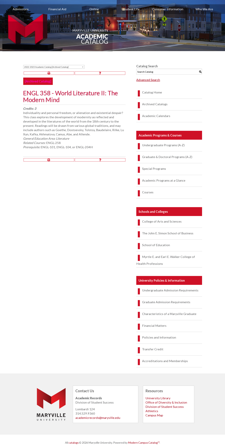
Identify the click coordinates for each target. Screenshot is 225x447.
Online (94, 9)
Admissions (21, 9)
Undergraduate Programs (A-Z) (163, 145)
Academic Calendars (156, 116)
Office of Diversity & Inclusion (166, 402)
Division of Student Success (164, 406)
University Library (157, 398)
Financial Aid (57, 9)
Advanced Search (148, 80)
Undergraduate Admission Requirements (170, 290)
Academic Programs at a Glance (163, 180)
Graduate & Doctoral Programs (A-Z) (167, 157)
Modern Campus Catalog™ (143, 442)
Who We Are (204, 9)
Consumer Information (167, 9)
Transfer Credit (152, 349)
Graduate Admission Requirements (166, 302)
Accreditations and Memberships (165, 361)
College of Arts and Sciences (162, 221)
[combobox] (53, 67)
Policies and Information (159, 337)
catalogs (74, 442)
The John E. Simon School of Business (167, 233)
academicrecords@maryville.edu (97, 417)
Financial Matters (154, 325)
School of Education (156, 245)
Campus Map (154, 415)
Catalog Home (152, 92)
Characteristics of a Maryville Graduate (169, 314)
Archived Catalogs (154, 104)
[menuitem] (20, 9)
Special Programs (154, 168)
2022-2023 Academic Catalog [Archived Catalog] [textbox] (46, 67)
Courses (147, 192)
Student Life (130, 9)
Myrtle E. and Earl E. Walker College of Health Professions (165, 260)
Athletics (151, 411)
